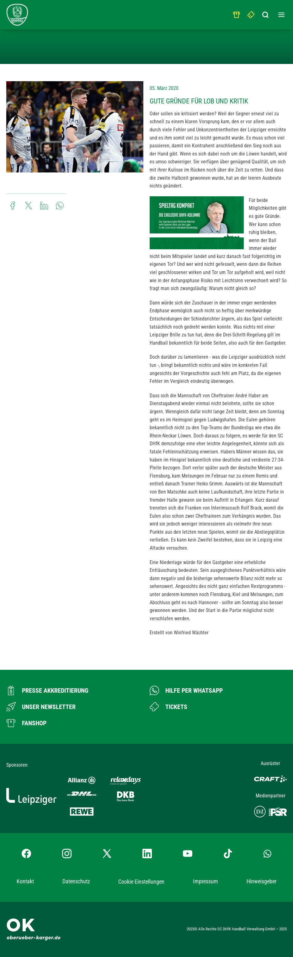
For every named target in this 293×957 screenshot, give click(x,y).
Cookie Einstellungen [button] (141, 881)
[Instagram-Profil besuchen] (67, 853)
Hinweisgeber (261, 881)
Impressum (205, 881)
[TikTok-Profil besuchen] (227, 853)
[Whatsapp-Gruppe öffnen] (267, 853)
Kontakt (25, 881)
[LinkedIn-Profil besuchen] (147, 853)
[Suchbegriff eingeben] (265, 13)
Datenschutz (76, 881)
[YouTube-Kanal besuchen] (187, 853)
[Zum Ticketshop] (168, 707)
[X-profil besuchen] (107, 853)
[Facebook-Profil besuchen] (26, 853)
